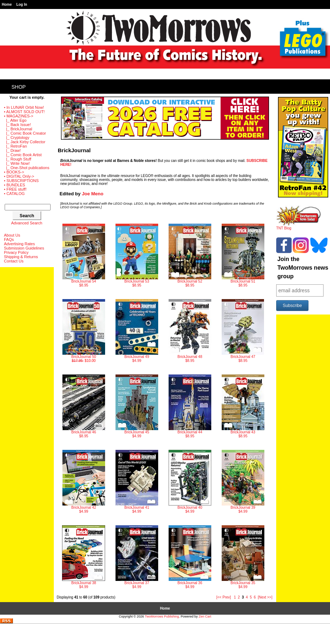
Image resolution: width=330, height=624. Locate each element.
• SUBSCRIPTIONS (21, 180)
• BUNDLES (14, 185)
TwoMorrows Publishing (162, 616)
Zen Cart (205, 616)
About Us (12, 235)
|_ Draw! (12, 150)
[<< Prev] (223, 597)
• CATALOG (14, 193)
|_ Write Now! (17, 163)
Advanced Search (26, 223)
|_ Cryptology (16, 137)
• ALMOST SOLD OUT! (24, 112)
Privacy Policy (16, 252)
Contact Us (13, 261)
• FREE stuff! (15, 189)
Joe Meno (92, 193)
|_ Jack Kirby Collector (24, 142)
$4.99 (137, 331)
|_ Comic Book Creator (25, 133)
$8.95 (83, 255)
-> (18, 116)
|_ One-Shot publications (26, 168)
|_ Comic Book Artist (23, 155)
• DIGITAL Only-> (19, 176)
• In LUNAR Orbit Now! (24, 107)
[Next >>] (265, 597)
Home (7, 4)
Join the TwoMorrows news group (302, 267)
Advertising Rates (19, 244)
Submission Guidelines (24, 248)
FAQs (9, 239)
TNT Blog (298, 226)
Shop (18, 87)
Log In (21, 4)
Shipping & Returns (21, 257)
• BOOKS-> (14, 172)
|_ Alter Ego (15, 120)
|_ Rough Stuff (17, 159)
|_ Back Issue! (17, 124)
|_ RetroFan (15, 146)
